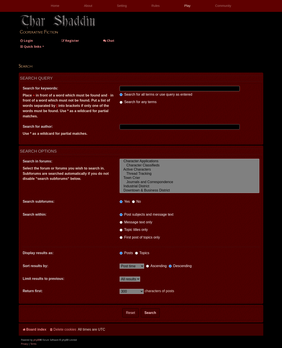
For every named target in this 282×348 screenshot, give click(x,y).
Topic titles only (134, 229)
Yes (125, 201)
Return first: (33, 291)
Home (55, 5)
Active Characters (189, 170)
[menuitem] (26, 40)
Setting (122, 5)
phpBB (36, 339)
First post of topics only (140, 237)
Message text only (136, 222)
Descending (180, 266)
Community (223, 5)
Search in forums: (37, 161)
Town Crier (189, 178)
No (136, 201)
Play (187, 5)
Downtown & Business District (189, 190)
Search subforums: (38, 201)
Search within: (34, 214)
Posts (126, 253)
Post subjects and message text (146, 214)
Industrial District (189, 186)
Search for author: (38, 126)
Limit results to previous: (43, 279)
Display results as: (38, 253)
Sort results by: (35, 266)
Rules (156, 5)
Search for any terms (138, 102)
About (88, 5)
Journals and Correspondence (189, 182)
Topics (142, 253)
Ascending (156, 266)
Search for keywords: (40, 88)
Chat (108, 40)
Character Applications (189, 161)
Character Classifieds (189, 165)
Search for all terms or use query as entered (156, 94)
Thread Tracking (189, 174)
